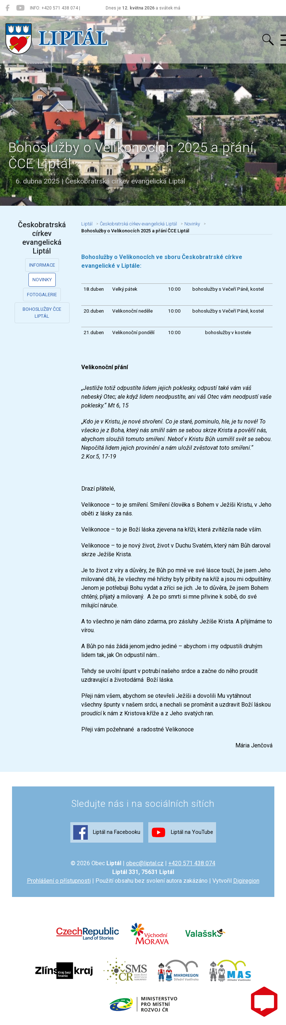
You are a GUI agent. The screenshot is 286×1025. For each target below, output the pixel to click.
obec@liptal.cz (145, 863)
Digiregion (246, 880)
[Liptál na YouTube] (20, 8)
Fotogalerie (42, 294)
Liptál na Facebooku (106, 832)
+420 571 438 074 (191, 863)
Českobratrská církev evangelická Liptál (138, 224)
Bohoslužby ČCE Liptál (42, 312)
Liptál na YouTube (182, 832)
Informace (42, 265)
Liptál (87, 224)
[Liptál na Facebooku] (7, 8)
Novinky (42, 279)
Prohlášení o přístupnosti (59, 880)
